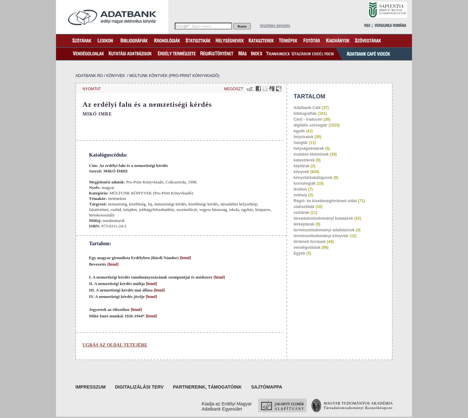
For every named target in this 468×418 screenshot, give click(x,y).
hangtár (301, 142)
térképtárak (304, 224)
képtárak (301, 166)
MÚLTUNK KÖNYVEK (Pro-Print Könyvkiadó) (174, 75)
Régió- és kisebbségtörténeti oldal (325, 201)
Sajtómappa (266, 387)
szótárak (301, 212)
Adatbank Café (307, 107)
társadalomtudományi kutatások (323, 218)
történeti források (310, 241)
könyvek (115, 75)
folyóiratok (303, 137)
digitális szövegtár (311, 125)
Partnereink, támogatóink (207, 387)
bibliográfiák (305, 113)
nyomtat (92, 89)
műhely (300, 195)
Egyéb (299, 253)
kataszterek (304, 160)
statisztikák (304, 206)
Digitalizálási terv (139, 387)
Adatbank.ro (89, 75)
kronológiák (305, 183)
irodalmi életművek (311, 154)
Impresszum (90, 387)
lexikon (300, 189)
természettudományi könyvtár (321, 236)
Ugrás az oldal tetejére (115, 345)
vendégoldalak (307, 247)
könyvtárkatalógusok (313, 177)
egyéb (299, 131)
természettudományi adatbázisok (324, 230)
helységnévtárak (309, 148)
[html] (185, 257)
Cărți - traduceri (308, 119)
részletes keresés (275, 25)
